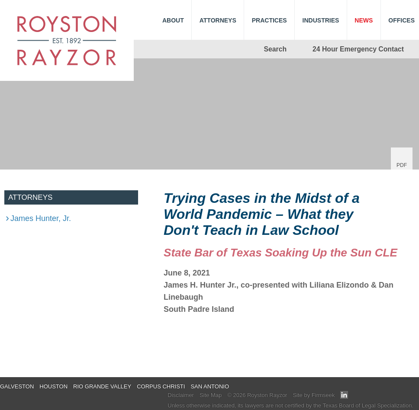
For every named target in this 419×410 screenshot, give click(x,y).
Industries (321, 20)
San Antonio (209, 386)
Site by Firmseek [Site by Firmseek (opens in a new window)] (314, 395)
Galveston (17, 386)
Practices (269, 20)
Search (275, 49)
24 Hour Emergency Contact (358, 49)
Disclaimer (181, 395)
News (364, 20)
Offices (401, 20)
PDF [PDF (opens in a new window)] (401, 165)
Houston (53, 386)
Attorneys (218, 20)
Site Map (211, 395)
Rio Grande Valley (102, 386)
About (173, 20)
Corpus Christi (161, 386)
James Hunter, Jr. (40, 218)
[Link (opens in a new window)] (344, 397)
